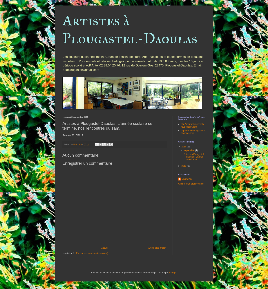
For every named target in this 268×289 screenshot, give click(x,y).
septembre (189, 150)
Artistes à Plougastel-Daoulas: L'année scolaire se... (194, 157)
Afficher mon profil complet (191, 184)
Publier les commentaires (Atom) (92, 253)
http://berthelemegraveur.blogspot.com (193, 131)
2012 (184, 166)
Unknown (187, 179)
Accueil (104, 248)
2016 (184, 146)
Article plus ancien (157, 248)
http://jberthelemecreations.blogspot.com (192, 125)
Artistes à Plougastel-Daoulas (129, 29)
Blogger (173, 272)
